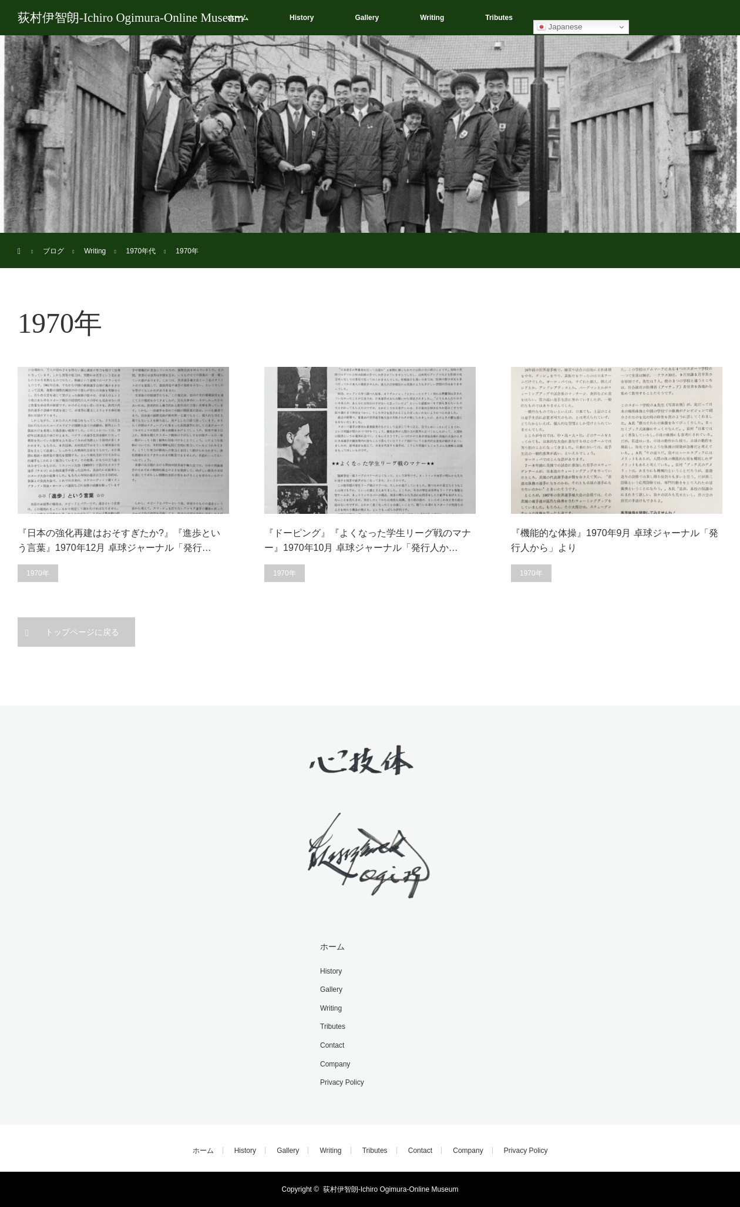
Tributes (499, 18)
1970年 (37, 573)
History (302, 18)
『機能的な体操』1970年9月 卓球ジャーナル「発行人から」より (614, 540)
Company (335, 1064)
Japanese (560, 27)
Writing (432, 18)
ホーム (332, 946)
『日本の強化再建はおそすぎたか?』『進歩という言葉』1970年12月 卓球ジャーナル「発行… (119, 540)
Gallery (367, 18)
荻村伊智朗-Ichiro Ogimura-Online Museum (131, 18)
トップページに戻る (82, 632)
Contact (332, 1045)
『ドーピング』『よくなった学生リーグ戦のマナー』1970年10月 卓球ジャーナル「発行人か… (367, 540)
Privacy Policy (342, 1082)
